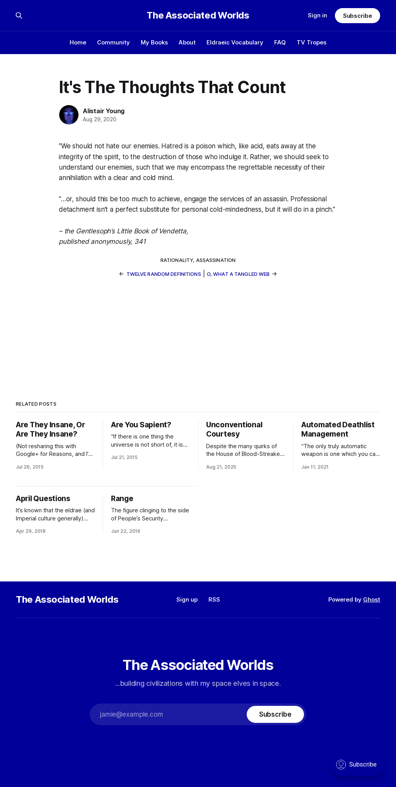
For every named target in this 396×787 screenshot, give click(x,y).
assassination (216, 260)
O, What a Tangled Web (238, 274)
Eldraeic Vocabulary (235, 42)
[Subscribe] (275, 714)
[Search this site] (19, 15)
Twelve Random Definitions (163, 274)
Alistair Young (104, 111)
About (187, 42)
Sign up (187, 599)
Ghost (371, 599)
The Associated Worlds (198, 15)
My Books (154, 42)
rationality (176, 260)
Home (78, 42)
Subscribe (357, 15)
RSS (214, 599)
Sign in (317, 15)
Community (113, 42)
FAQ (280, 42)
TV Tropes (311, 42)
